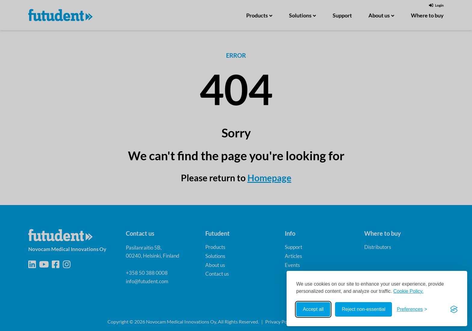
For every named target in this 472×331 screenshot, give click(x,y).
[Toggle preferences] (412, 309)
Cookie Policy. (408, 291)
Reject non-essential (363, 309)
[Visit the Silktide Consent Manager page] (454, 309)
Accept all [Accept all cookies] (313, 309)
